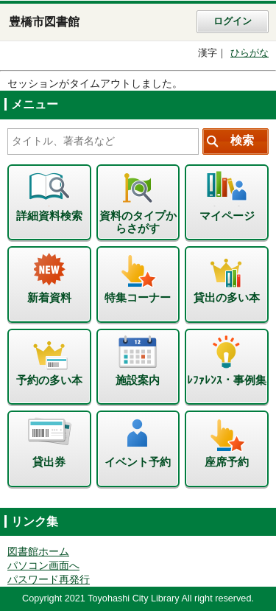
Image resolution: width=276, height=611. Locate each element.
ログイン (232, 21)
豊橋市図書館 (44, 21)
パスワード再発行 (48, 579)
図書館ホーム (38, 551)
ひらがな (249, 53)
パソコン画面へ (43, 565)
